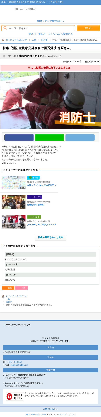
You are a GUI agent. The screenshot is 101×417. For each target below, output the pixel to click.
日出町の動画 (41, 414)
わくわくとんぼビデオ (37, 12)
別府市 (44, 40)
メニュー (96, 11)
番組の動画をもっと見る (50, 237)
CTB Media (48, 409)
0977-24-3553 (15, 362)
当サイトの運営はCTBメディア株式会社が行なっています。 (51, 339)
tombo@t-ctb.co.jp (19, 365)
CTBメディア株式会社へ (50, 21)
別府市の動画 (30, 414)
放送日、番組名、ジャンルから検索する (50, 34)
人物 (34, 40)
